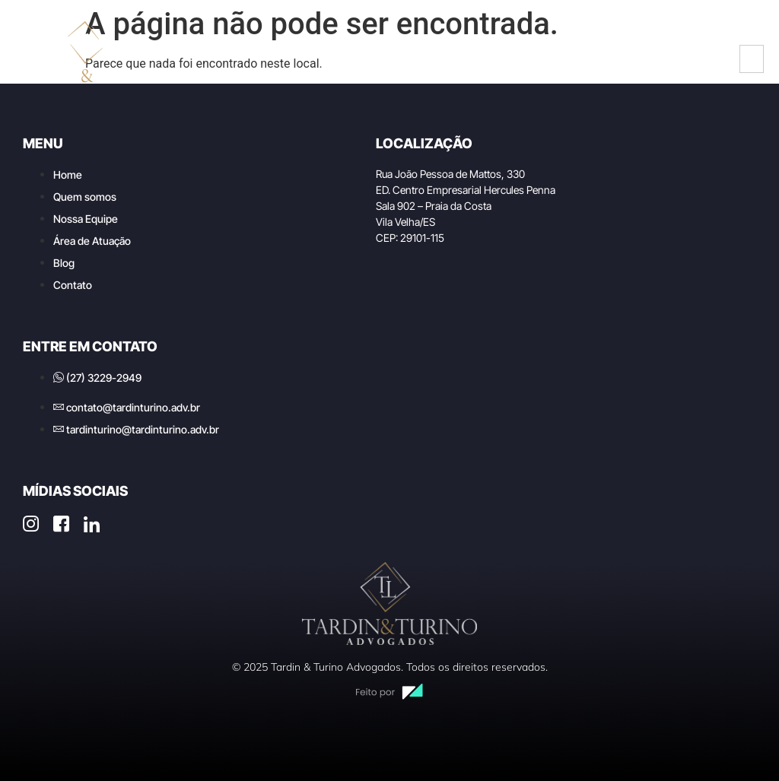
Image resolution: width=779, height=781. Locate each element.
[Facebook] (668, 58)
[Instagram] (634, 58)
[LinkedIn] (701, 58)
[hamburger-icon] (751, 59)
